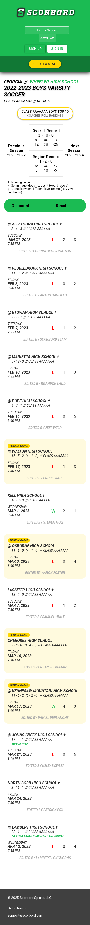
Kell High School (25, 495)
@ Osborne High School (31, 546)
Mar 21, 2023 (26, 752)
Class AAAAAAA (18, 101)
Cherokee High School (30, 640)
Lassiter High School (29, 590)
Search (47, 38)
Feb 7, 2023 (26, 326)
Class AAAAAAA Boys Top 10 (45, 113)
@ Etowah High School (31, 312)
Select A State (45, 64)
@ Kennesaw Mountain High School (43, 691)
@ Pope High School (28, 401)
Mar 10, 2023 (26, 654)
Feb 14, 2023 (26, 414)
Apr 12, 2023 (26, 844)
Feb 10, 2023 (26, 370)
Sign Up (35, 49)
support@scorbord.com (25, 915)
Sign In (57, 49)
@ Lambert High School (32, 827)
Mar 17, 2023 (26, 704)
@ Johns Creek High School (35, 735)
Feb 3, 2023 (26, 282)
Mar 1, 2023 (26, 509)
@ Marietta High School (32, 356)
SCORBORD (20, 12)
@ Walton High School (30, 451)
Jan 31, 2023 (26, 238)
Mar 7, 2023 (26, 603)
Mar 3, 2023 (26, 559)
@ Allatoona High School (34, 224)
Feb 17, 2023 (26, 465)
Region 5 (45, 101)
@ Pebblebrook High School (36, 268)
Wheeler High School (54, 82)
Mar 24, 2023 (26, 796)
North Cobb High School (33, 783)
